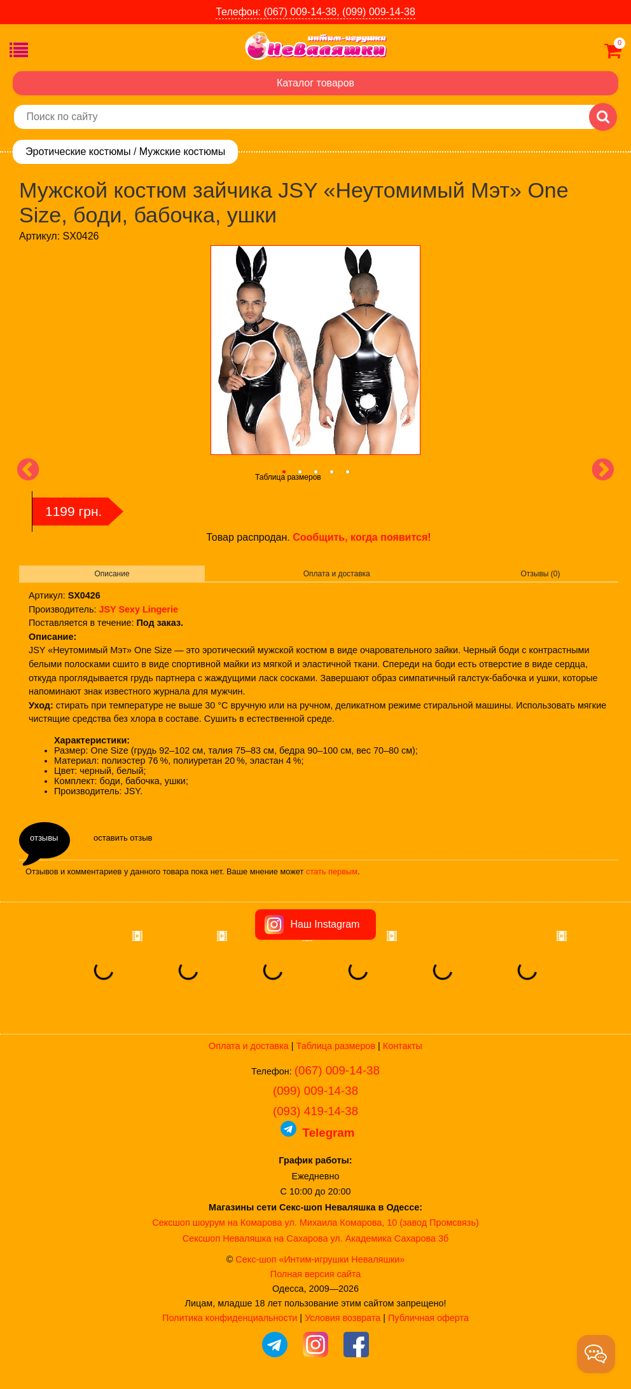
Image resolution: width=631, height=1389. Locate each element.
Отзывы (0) (540, 573)
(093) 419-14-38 (315, 1111)
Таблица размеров (288, 477)
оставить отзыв (123, 838)
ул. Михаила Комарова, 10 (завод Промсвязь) (382, 1222)
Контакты (402, 1046)
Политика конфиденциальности (229, 1318)
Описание (111, 573)
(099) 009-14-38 (315, 1090)
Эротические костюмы (77, 151)
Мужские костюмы (182, 151)
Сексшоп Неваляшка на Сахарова (255, 1238)
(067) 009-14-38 (337, 1070)
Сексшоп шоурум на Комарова (217, 1222)
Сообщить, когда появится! (362, 537)
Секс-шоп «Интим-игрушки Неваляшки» (320, 1259)
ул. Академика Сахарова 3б (389, 1238)
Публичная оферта (428, 1318)
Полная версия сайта (315, 1274)
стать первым (331, 871)
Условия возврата (342, 1318)
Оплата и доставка (336, 573)
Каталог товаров (315, 83)
